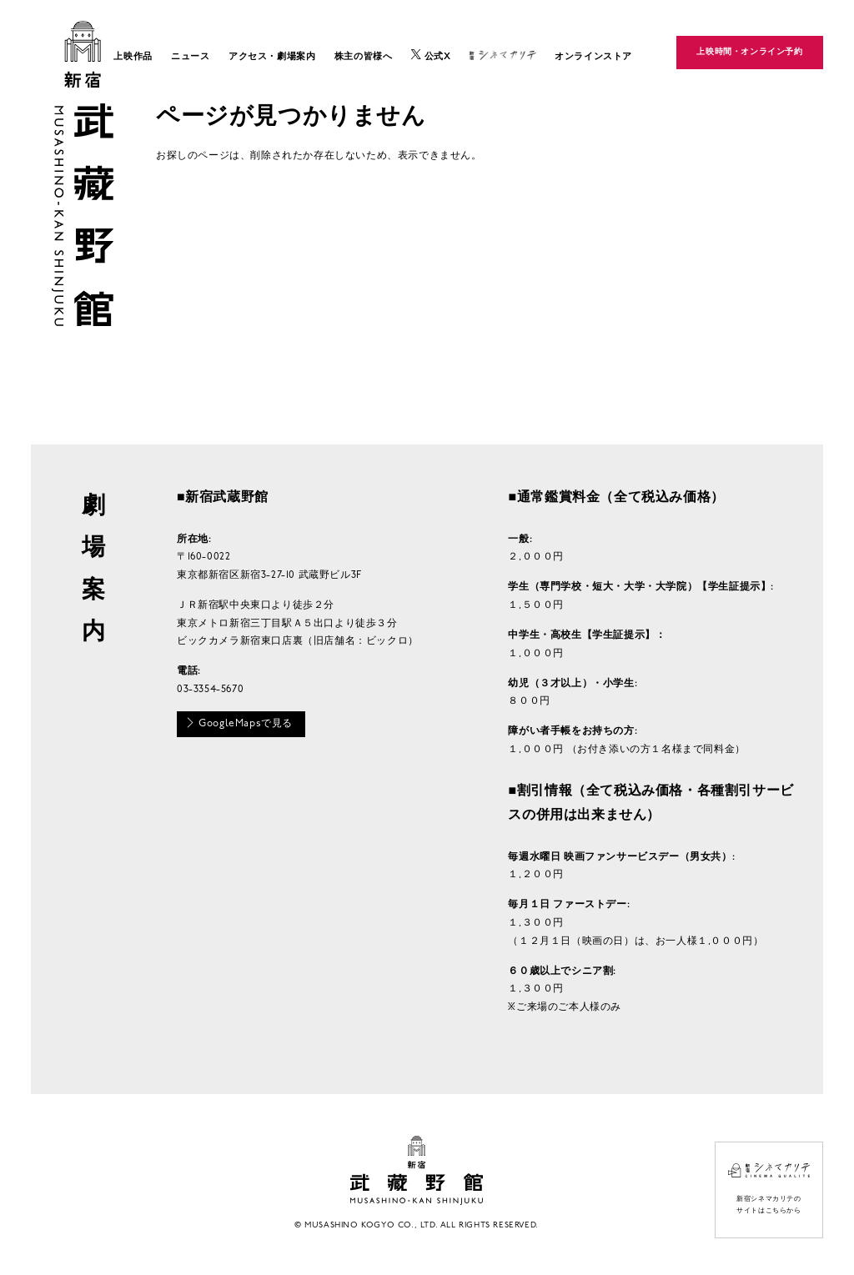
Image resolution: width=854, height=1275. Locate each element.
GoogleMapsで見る (239, 723)
